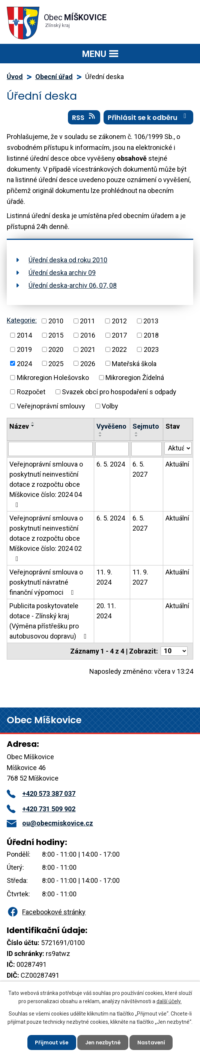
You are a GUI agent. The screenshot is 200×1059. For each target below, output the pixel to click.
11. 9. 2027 (140, 577)
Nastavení (152, 1042)
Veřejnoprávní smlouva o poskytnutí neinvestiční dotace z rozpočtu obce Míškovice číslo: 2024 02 (46, 538)
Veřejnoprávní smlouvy (51, 406)
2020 (55, 349)
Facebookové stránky (46, 912)
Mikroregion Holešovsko (53, 377)
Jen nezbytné (103, 1042)
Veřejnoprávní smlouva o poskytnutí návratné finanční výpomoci (46, 582)
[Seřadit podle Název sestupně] (33, 425)
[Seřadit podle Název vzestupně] (33, 422)
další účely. (169, 1001)
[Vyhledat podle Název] (50, 449)
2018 (151, 335)
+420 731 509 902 (41, 809)
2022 (119, 349)
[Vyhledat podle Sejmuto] (146, 449)
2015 (55, 335)
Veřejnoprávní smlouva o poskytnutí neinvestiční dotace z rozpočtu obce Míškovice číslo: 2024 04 (46, 484)
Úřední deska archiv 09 (62, 273)
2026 (87, 363)
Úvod (15, 77)
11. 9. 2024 (104, 577)
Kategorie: (22, 320)
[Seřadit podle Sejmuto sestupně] (136, 435)
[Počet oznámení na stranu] (174, 651)
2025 (55, 363)
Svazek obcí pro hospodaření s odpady (119, 392)
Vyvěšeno (111, 426)
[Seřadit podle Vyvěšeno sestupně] (100, 435)
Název (19, 426)
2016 (87, 335)
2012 (119, 321)
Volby (110, 406)
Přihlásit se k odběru (148, 117)
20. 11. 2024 (106, 611)
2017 (119, 335)
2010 (55, 321)
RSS (84, 117)
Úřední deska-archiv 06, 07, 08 (73, 285)
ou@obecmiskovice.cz (50, 823)
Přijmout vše (51, 1042)
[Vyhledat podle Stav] (178, 448)
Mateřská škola (134, 363)
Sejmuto (145, 426)
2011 (87, 321)
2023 (151, 349)
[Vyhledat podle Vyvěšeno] (112, 449)
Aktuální (177, 464)
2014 (24, 335)
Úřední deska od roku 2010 (68, 260)
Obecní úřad (54, 77)
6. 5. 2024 (110, 464)
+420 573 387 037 (41, 793)
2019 (24, 349)
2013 (150, 321)
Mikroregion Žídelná (134, 377)
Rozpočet (31, 392)
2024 (24, 363)
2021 (87, 349)
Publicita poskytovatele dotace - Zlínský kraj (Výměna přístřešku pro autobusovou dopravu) (49, 621)
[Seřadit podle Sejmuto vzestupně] (136, 432)
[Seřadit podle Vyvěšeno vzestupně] (100, 432)
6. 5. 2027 (139, 469)
